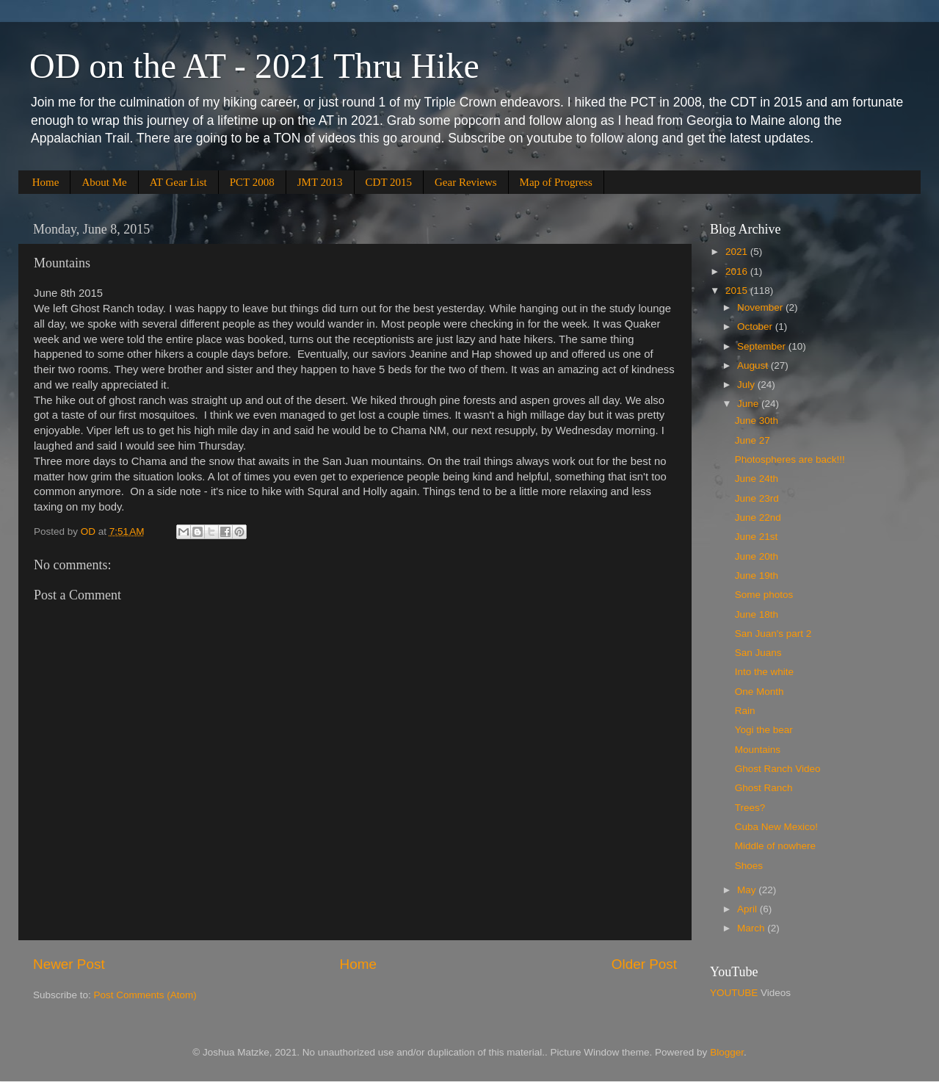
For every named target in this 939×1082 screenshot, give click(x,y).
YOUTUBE (734, 992)
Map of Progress (556, 182)
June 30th (756, 420)
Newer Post (69, 964)
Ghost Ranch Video (778, 768)
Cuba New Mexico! (776, 826)
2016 (737, 271)
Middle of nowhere (775, 845)
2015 (737, 290)
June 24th (756, 478)
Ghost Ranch (764, 787)
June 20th (756, 556)
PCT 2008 (252, 182)
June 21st (756, 536)
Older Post (644, 964)
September (762, 346)
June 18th (756, 614)
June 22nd (758, 517)
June (749, 403)
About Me (103, 182)
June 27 (752, 440)
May (747, 889)
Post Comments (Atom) (145, 994)
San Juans (758, 652)
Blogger (727, 1052)
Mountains (757, 749)
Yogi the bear (764, 729)
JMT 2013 (320, 182)
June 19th (756, 575)
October (756, 326)
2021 (737, 251)
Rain (745, 710)
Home (45, 182)
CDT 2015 (389, 182)
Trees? (750, 807)
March (752, 928)
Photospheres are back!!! (790, 459)
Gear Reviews (466, 182)
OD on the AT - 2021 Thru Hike (254, 65)
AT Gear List (178, 182)
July (747, 384)
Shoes (749, 865)
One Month (759, 691)
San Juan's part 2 (773, 633)
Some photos (764, 594)
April (748, 909)
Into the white (764, 671)
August (754, 365)
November (761, 307)
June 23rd (757, 498)
